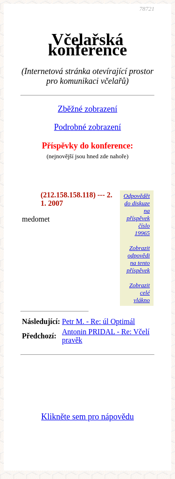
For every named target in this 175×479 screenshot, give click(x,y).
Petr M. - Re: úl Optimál (98, 321)
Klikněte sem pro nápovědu (87, 416)
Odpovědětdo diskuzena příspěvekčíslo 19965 (137, 214)
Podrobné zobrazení (87, 127)
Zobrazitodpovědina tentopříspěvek (138, 259)
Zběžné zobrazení (87, 109)
